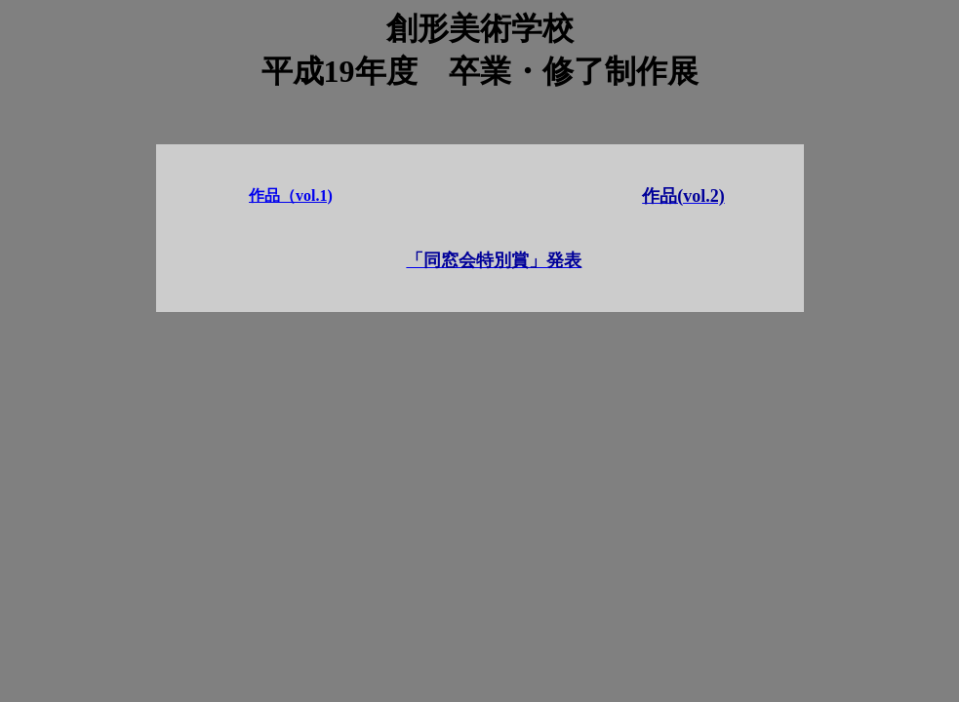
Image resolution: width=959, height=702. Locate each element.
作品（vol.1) (291, 195)
